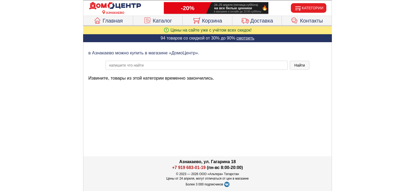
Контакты (307, 20)
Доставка (257, 20)
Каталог (157, 20)
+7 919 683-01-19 (189, 167)
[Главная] (115, 6)
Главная (108, 20)
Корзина (207, 20)
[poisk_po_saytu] (197, 65)
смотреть (245, 38)
